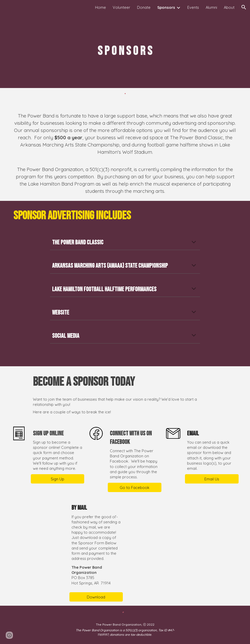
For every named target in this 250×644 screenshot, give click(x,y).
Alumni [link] (211, 7)
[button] (244, 7)
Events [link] (193, 7)
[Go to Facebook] (134, 487)
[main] (125, 51)
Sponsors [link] (166, 7)
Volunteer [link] (121, 7)
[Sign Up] (57, 479)
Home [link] (100, 7)
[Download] (96, 597)
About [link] (229, 7)
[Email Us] (211, 479)
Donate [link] (144, 7)
